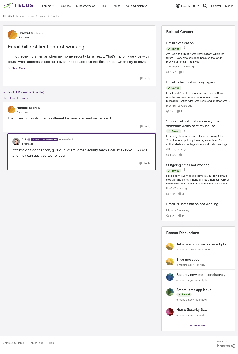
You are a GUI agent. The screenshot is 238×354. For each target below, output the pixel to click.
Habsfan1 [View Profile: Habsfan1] (24, 32)
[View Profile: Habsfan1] (12, 34)
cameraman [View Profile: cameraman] (202, 249)
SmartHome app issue (193, 290)
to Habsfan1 (66, 139)
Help (51, 342)
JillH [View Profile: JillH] (168, 149)
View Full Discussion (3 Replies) (23, 92)
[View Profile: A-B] (16, 141)
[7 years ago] (187, 66)
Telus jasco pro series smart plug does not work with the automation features (202, 244)
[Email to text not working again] (198, 96)
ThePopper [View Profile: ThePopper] (172, 66)
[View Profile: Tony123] (170, 262)
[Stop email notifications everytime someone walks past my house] (198, 140)
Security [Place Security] (55, 16)
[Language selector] (187, 6)
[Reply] (145, 78)
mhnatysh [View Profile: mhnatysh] (201, 279)
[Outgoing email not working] (198, 179)
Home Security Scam (193, 309)
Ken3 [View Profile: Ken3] (169, 188)
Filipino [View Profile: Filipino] (170, 210)
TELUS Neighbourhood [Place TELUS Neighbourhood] (14, 16)
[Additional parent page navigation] (32, 16)
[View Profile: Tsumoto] (170, 312)
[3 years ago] (179, 149)
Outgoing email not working (188, 165)
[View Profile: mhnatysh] (170, 277)
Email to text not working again (190, 82)
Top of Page (37, 342)
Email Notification (180, 43)
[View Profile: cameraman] (170, 246)
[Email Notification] (198, 58)
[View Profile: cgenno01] (170, 292)
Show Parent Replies (15, 97)
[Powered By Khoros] (226, 345)
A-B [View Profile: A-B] (24, 139)
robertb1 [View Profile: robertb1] (171, 105)
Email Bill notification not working (192, 204)
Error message (187, 259)
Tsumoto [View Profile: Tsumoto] (200, 314)
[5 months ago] (184, 249)
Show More (16, 68)
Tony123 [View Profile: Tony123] (200, 264)
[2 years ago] (184, 105)
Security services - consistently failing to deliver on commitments (202, 275)
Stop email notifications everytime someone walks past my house (192, 123)
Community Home (13, 342)
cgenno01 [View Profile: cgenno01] (201, 299)
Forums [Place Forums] (42, 16)
